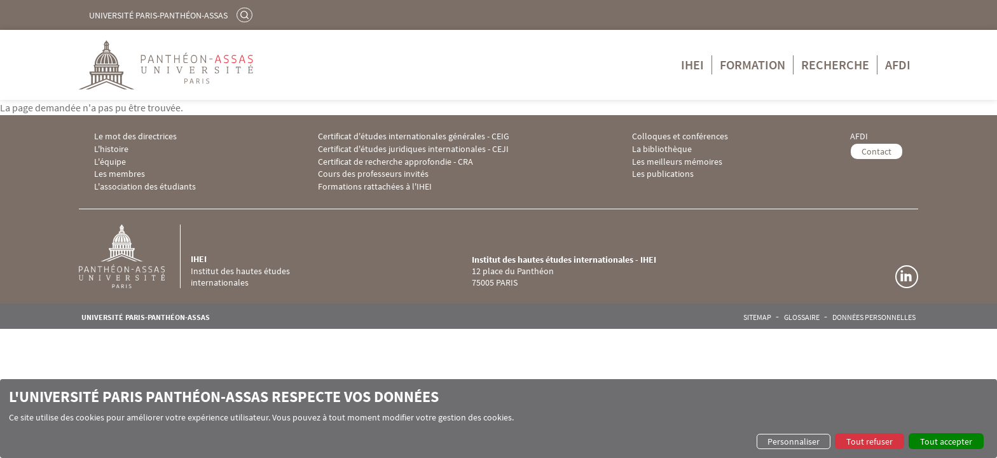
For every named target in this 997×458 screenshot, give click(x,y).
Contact (876, 151)
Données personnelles (874, 317)
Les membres (119, 174)
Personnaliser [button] (793, 441)
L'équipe (110, 161)
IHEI (692, 65)
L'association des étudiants (145, 186)
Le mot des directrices (135, 136)
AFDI (898, 65)
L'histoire (111, 149)
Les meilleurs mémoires (677, 161)
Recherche (835, 65)
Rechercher (246, 14)
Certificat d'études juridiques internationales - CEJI (413, 149)
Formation (752, 65)
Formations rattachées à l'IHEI (375, 186)
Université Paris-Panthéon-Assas (158, 15)
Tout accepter (946, 441)
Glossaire (802, 317)
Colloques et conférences (680, 136)
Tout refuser (869, 441)
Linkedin (906, 276)
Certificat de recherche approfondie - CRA (395, 161)
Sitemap (757, 317)
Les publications (663, 174)
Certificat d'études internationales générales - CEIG (413, 136)
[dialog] (498, 418)
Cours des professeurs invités (373, 174)
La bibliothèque (662, 149)
